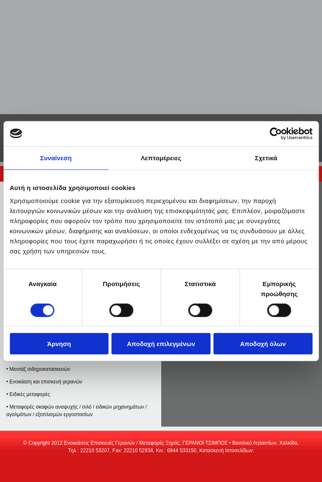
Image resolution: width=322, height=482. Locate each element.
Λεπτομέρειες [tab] (161, 157)
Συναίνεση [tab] (56, 157)
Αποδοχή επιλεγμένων (161, 343)
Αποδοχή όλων (263, 343)
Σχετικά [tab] (266, 157)
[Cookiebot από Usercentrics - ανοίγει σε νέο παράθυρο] (275, 133)
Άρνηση (59, 343)
